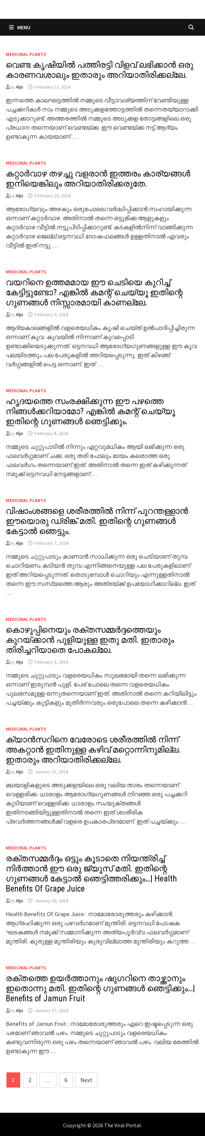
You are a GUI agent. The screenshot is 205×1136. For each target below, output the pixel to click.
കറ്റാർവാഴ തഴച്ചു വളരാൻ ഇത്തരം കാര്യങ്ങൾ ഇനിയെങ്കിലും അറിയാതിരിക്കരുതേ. (98, 179)
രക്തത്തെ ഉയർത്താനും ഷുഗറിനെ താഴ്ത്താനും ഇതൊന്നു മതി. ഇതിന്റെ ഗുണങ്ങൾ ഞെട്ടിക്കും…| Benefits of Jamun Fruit (100, 988)
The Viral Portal (122, 1125)
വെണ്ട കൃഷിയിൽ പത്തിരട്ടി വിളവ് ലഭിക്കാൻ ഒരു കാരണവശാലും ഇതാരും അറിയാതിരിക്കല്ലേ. (99, 70)
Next (86, 1080)
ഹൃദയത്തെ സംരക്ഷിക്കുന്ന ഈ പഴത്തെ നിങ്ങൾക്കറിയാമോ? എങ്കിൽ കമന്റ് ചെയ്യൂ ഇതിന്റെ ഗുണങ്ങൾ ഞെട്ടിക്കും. (90, 411)
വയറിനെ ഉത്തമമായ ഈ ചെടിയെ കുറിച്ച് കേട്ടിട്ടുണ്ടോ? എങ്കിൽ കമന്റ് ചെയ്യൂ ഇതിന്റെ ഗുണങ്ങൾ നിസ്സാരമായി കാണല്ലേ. (94, 292)
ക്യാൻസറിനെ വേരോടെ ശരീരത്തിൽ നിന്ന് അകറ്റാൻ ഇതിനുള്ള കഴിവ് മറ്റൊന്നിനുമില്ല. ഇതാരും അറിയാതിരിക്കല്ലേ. (93, 750)
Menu (19, 27)
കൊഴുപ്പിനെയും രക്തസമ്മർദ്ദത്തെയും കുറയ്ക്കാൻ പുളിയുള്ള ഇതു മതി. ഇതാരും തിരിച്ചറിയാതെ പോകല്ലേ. (90, 640)
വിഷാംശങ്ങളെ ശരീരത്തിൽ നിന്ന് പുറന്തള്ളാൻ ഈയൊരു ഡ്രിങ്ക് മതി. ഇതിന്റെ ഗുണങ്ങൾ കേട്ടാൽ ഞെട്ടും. (97, 521)
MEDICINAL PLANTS (26, 54)
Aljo (19, 87)
